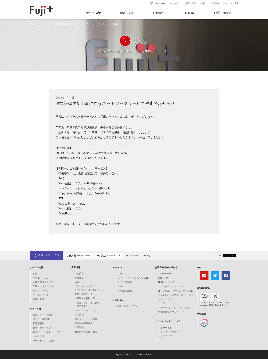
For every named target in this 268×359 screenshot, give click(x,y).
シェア (217, 256)
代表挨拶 (79, 273)
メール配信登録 (124, 290)
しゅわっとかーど (167, 303)
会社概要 (79, 278)
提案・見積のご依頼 (195, 3)
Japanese (160, 3)
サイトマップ (165, 336)
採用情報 (79, 314)
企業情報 (158, 12)
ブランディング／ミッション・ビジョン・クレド (90, 288)
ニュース (44, 24)
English (174, 3)
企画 (35, 273)
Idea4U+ (190, 12)
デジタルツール (41, 290)
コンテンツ (122, 273)
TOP (32, 24)
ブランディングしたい (44, 340)
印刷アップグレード (43, 286)
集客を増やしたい (42, 327)
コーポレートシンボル (86, 310)
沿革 (77, 282)
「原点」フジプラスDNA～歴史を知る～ (87, 304)
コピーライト (165, 327)
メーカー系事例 (41, 319)
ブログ (119, 286)
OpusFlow (163, 278)
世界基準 (79, 327)
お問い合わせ (222, 12)
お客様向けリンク (219, 3)
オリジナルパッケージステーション (176, 290)
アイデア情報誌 (124, 282)
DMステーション (166, 282)
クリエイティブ (41, 278)
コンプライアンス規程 (86, 319)
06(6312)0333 (84, 255)
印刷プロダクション (43, 282)
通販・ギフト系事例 (43, 315)
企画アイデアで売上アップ (46, 332)
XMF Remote (165, 273)
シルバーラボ (165, 299)
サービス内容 (94, 12)
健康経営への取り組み (86, 331)
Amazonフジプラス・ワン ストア (175, 307)
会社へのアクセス (84, 294)
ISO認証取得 (203, 288)
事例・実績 (126, 12)
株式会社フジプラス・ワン (171, 312)
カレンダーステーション (170, 286)
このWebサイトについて (167, 321)
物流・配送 (38, 299)
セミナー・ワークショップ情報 (132, 278)
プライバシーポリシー (169, 331)
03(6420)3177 (114, 255)
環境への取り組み (84, 323)
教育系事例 (38, 323)
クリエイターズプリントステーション (176, 295)
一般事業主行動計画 (85, 298)
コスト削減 (38, 336)
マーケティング (41, 295)
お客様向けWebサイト (166, 267)
